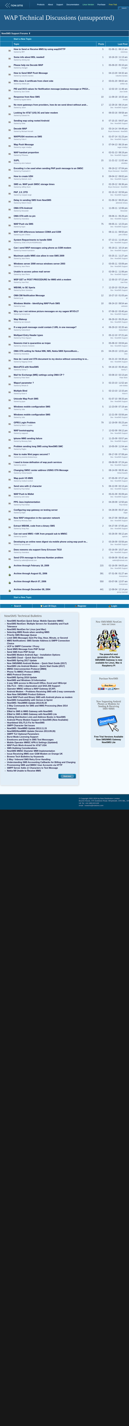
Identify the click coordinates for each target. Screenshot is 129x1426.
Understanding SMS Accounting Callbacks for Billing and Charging (41, 762)
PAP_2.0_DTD (21, 192)
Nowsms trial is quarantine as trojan (32, 343)
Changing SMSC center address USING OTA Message (41, 470)
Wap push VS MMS (23, 478)
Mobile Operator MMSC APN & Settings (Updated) (32, 742)
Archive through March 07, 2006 (30, 581)
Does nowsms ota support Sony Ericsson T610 (38, 550)
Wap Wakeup (20, 319)
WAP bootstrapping (24, 430)
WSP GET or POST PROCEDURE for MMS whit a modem (42, 279)
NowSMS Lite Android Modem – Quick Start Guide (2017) (36, 666)
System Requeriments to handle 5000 (33, 240)
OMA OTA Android (23, 208)
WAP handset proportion (26, 152)
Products (40, 5)
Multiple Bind (20, 391)
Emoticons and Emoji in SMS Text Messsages (30, 740)
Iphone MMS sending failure (28, 438)
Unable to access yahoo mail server (32, 271)
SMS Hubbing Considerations (22, 748)
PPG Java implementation (27, 502)
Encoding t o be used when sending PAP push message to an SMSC (48, 168)
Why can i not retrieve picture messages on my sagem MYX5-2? (46, 311)
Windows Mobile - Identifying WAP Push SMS (37, 303)
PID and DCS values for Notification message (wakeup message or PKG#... (52, 89)
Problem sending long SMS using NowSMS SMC (38, 446)
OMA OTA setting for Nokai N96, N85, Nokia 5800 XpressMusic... (46, 351)
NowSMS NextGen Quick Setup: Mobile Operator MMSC (35, 621)
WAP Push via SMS (23, 224)
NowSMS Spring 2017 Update (22, 660)
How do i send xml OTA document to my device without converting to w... (51, 359)
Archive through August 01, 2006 (30, 573)
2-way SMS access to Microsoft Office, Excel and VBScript (37, 683)
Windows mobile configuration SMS (32, 407)
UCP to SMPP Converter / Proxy (23, 646)
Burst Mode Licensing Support (22, 737)
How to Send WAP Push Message (31, 73)
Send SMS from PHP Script (21, 652)
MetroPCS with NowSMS (26, 367)
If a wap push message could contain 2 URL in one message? (45, 327)
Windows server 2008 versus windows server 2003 (39, 264)
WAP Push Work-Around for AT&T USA (27, 745)
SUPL (16, 160)
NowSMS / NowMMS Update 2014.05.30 (27, 703)
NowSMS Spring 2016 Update (22, 677)
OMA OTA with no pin (24, 216)
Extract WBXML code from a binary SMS (34, 526)
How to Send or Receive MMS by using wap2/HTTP (39, 49)
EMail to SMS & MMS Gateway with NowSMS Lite (32, 714)
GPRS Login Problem (24, 422)
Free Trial (113, 5)
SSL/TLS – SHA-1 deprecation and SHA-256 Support (33, 686)
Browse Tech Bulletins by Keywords (25, 756)
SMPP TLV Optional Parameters (23, 734)
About (50, 5)
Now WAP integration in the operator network (37, 518)
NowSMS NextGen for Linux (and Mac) (26, 629)
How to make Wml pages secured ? (32, 454)
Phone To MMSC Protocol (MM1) (23, 672)
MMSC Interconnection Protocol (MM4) (26, 669)
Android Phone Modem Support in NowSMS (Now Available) (37, 720)
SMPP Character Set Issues (21, 725)
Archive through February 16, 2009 (31, 565)
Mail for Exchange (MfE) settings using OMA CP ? (39, 375)
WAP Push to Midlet (24, 494)
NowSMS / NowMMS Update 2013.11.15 (27, 728)
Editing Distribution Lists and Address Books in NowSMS (36, 717)
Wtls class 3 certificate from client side (33, 81)
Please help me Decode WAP (28, 65)
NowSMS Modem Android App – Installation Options (33, 655)
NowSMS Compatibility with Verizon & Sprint (30, 700)
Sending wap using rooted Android (31, 121)
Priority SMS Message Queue (22, 635)
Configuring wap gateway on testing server (36, 510)
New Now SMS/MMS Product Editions (26, 694)
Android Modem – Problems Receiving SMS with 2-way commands (41, 691)
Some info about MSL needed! (29, 57)
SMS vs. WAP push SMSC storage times (34, 184)
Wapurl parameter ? (24, 383)
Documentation (73, 5)
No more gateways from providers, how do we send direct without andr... (51, 105)
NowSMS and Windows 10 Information (26, 680)
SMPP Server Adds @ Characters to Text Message (32, 768)
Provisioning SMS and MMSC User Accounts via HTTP (34, 765)
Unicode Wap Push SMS (26, 399)
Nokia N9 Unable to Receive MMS (24, 771)
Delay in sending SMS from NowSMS (32, 200)
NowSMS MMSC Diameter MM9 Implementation (31, 751)
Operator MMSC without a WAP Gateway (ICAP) (31, 689)
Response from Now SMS (27, 97)
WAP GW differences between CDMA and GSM (37, 232)
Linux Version (88, 5)
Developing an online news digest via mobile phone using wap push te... (50, 542)
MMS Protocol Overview (19, 674)
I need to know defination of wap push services (38, 462)
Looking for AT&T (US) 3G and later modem (36, 113)
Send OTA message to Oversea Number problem (38, 557)
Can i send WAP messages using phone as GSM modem (42, 248)
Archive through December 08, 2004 (32, 589)
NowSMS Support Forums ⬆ (15, 33)
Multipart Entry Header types (28, 335)
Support (59, 5)
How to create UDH (23, 176)
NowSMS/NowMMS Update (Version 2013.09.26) (31, 731)
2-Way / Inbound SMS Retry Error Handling (29, 759)
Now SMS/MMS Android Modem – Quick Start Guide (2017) (37, 663)
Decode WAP (20, 129)
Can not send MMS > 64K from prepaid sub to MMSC (40, 534)
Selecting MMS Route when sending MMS (28, 632)
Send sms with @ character (28, 486)
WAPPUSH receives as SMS (28, 136)
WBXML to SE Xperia (24, 287)
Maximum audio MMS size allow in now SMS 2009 (39, 256)
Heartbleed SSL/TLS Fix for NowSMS (25, 723)
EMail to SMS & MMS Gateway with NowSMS (29, 711)
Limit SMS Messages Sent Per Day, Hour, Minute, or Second (37, 638)
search (124, 8)
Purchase (101, 5)
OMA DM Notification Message (29, 295)
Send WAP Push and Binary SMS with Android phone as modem (39, 697)
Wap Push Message (24, 144)
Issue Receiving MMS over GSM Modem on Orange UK (35, 754)
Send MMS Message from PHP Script (26, 649)
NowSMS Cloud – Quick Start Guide (25, 658)
